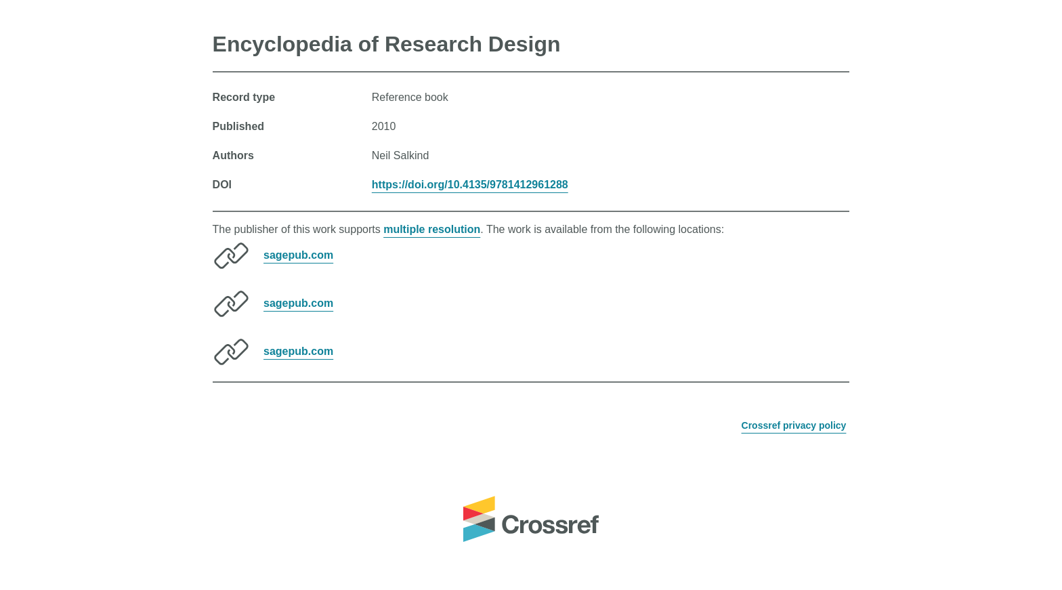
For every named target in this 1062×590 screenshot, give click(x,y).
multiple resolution (431, 229)
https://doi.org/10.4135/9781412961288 (470, 184)
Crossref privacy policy (794, 425)
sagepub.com (298, 255)
